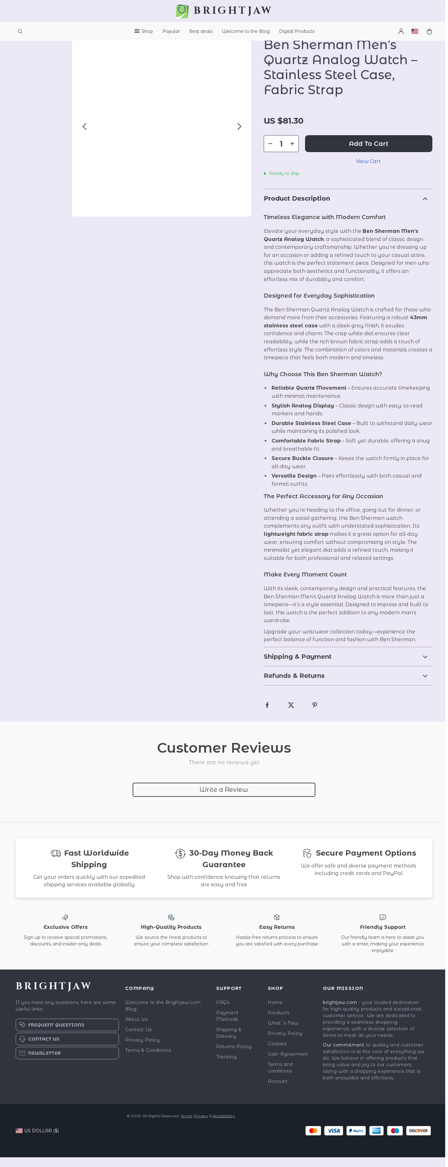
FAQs (223, 1012)
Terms (186, 1125)
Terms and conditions (280, 1077)
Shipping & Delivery (229, 1042)
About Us (136, 1029)
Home (275, 1012)
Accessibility (223, 1125)
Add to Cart (369, 153)
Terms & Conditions (148, 1060)
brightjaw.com (340, 1012)
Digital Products (296, 31)
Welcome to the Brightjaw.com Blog (163, 1015)
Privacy (201, 1125)
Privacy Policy (142, 1049)
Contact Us (138, 1039)
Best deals (200, 31)
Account (278, 1091)
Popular (171, 31)
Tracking (226, 1066)
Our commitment (343, 1054)
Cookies (277, 1053)
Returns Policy (234, 1056)
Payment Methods (227, 1026)
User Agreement (288, 1064)
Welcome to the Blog (246, 31)
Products (278, 1022)
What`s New (283, 1033)
